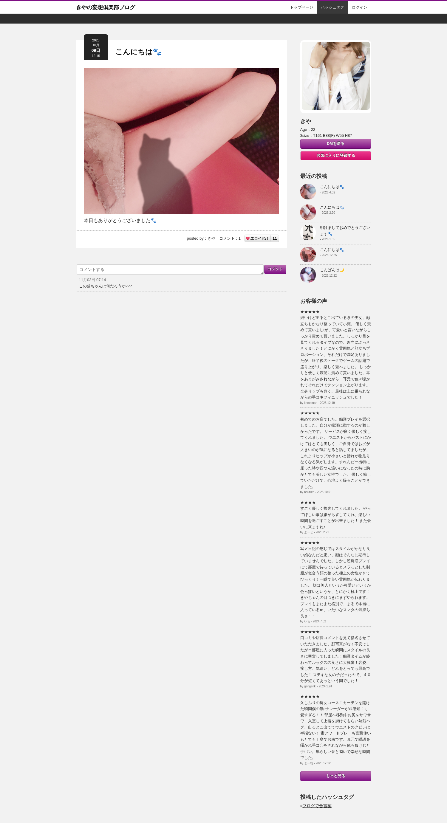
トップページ (301, 7)
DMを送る (335, 143)
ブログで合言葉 (317, 805)
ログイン (359, 7)
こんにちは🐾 (138, 52)
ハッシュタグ (332, 7)
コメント (227, 238)
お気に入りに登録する (335, 155)
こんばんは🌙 (332, 270)
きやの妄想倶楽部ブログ (105, 7)
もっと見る (335, 776)
